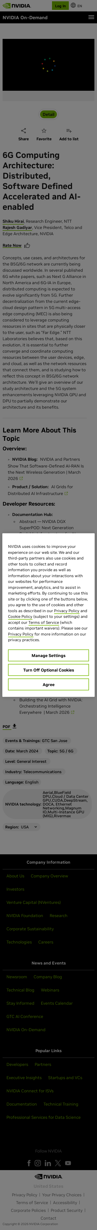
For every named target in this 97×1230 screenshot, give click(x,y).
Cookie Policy (20, 616)
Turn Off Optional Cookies (48, 669)
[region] (48, 615)
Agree (49, 684)
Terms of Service (43, 622)
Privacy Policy (66, 610)
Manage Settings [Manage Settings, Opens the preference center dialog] (48, 655)
